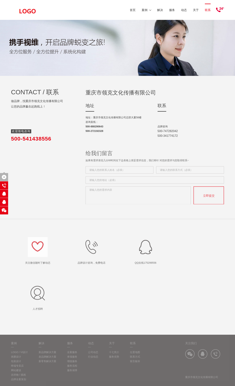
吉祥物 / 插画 (18, 377)
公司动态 (93, 355)
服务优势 (114, 359)
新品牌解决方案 (47, 355)
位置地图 (135, 355)
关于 (196, 10)
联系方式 (135, 359)
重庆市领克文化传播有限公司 (201, 380)
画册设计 (16, 359)
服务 (172, 10)
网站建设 (16, 373)
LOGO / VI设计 (19, 355)
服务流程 (72, 368)
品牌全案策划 (18, 382)
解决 (160, 10)
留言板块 (135, 364)
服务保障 (72, 373)
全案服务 (72, 355)
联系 (208, 10)
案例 (146, 10)
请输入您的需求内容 (138, 199)
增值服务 (72, 364)
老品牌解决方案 (47, 359)
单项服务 (72, 359)
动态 (184, 10)
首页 (133, 10)
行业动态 (93, 359)
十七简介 (114, 355)
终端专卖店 (17, 368)
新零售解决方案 (47, 364)
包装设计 (16, 364)
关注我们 (191, 346)
